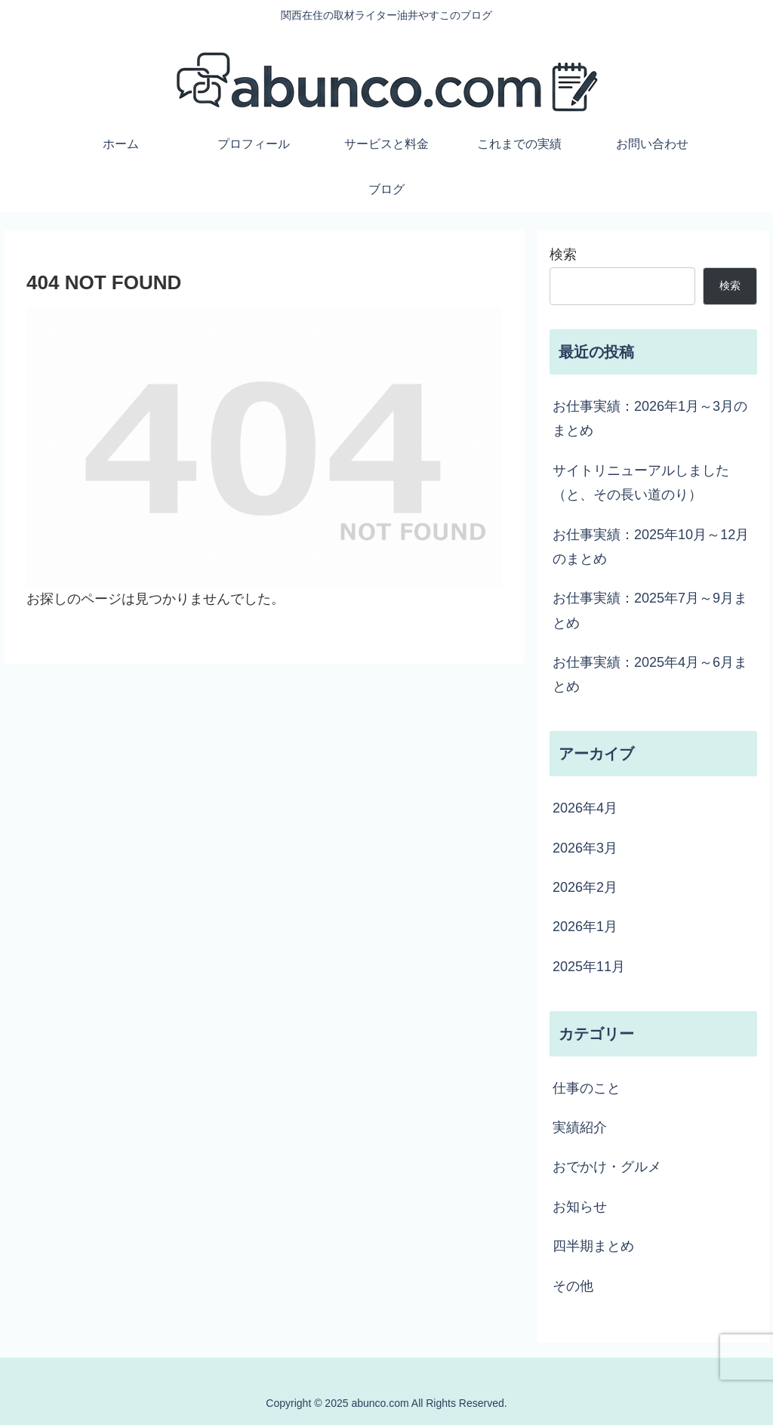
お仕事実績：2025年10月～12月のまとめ (651, 546)
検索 (563, 254)
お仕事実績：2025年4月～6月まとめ (650, 674)
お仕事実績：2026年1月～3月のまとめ (650, 418)
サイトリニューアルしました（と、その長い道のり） (641, 482)
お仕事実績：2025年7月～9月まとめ (650, 610)
